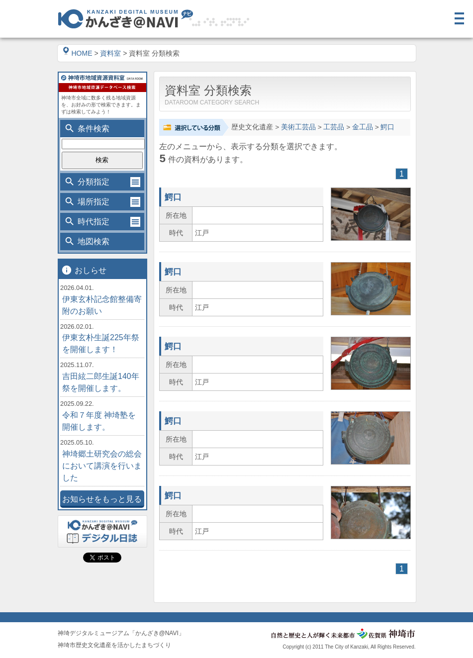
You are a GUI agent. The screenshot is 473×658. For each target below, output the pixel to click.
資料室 (110, 53)
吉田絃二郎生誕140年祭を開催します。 (100, 382)
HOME (78, 53)
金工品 (362, 127)
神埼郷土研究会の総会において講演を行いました (102, 466)
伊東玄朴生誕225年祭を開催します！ (100, 343)
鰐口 (387, 127)
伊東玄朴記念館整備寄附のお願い (102, 305)
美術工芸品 (298, 127)
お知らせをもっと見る (102, 499)
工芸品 (333, 127)
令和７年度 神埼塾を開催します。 (99, 421)
